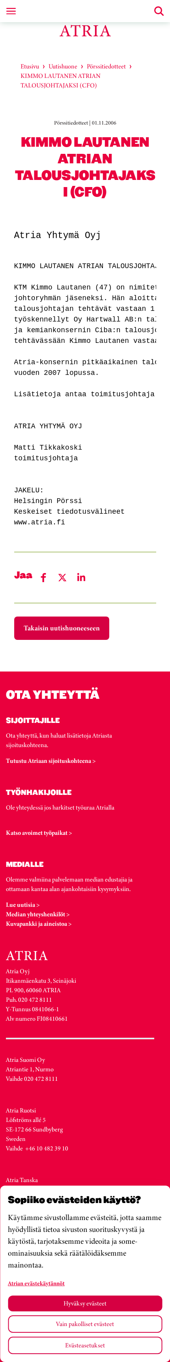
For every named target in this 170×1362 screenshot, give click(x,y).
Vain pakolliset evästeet (85, 1323)
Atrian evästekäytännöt (36, 1283)
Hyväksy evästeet (85, 1303)
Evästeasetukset (85, 1345)
